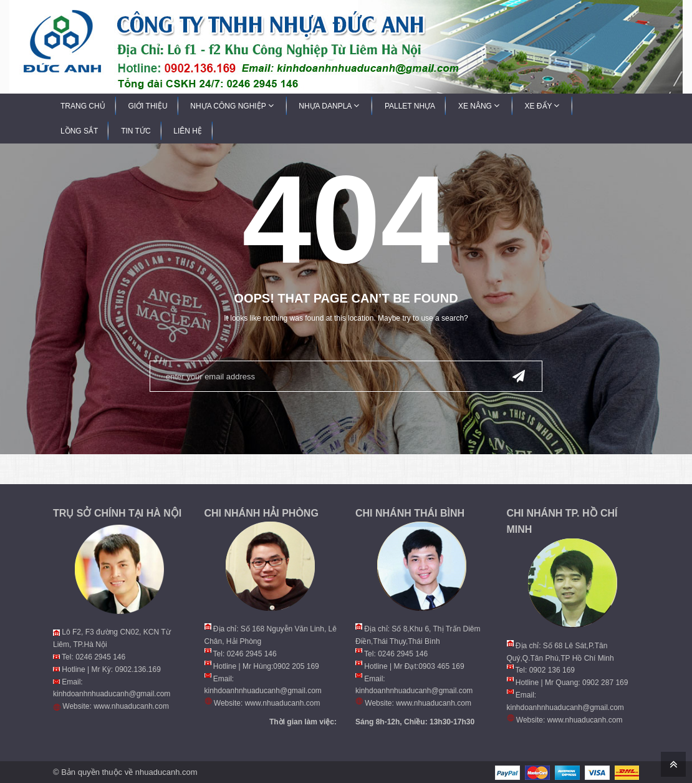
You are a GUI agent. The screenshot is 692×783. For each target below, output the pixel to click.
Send (518, 375)
